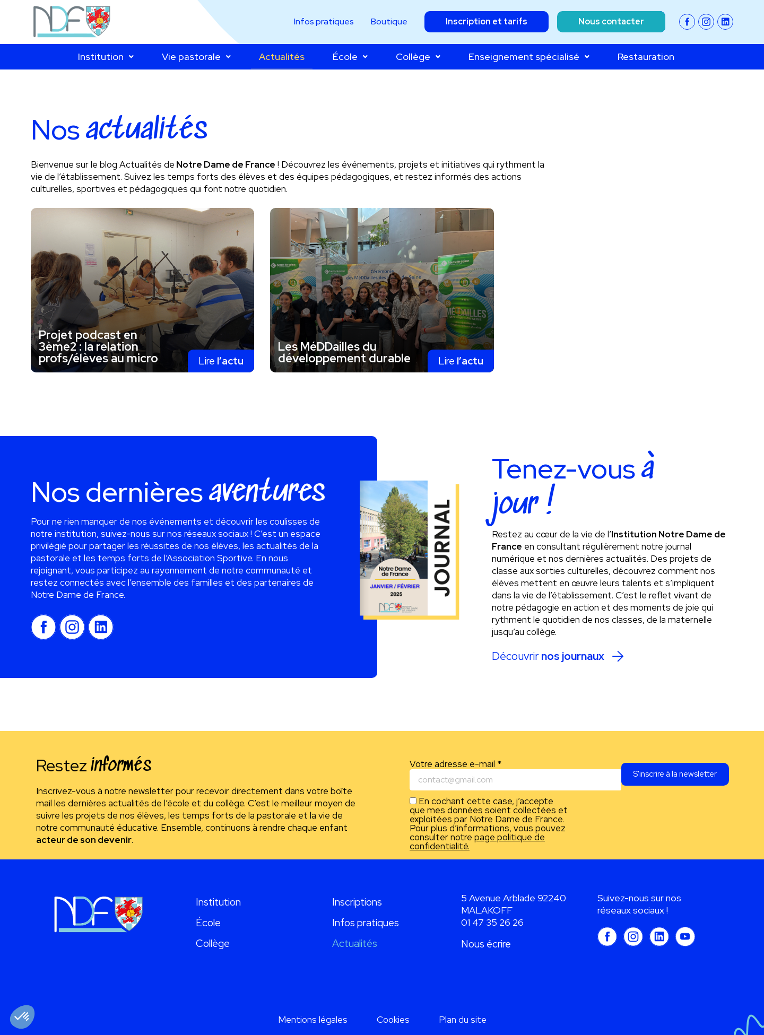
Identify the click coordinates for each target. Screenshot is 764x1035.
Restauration (646, 56)
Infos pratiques (365, 922)
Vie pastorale (196, 56)
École (350, 56)
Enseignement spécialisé (528, 56)
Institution (106, 56)
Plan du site (463, 1019)
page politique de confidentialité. (477, 842)
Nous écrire (486, 944)
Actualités (282, 56)
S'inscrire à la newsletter (669, 780)
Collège (418, 56)
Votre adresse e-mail (455, 764)
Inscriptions (357, 902)
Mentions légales (313, 1019)
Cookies (393, 1019)
